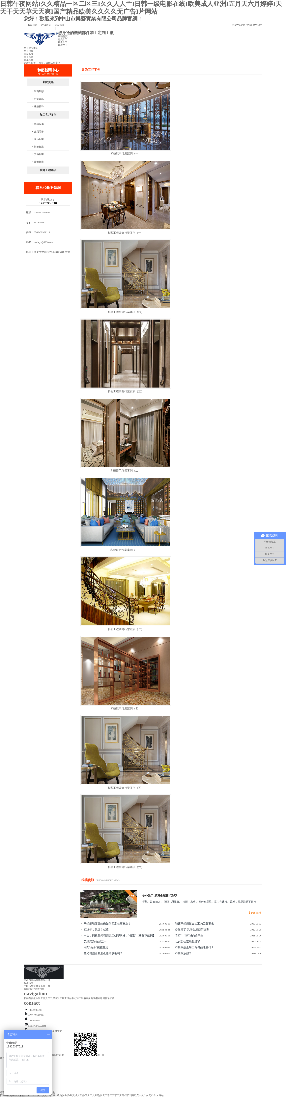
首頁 (41, 62)
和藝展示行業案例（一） (125, 153)
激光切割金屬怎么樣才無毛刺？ (103, 953)
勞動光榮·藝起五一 (95, 941)
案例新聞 (28, 54)
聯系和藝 (28, 59)
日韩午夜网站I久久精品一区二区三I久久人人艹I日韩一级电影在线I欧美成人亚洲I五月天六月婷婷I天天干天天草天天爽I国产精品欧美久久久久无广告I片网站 (82, 1095)
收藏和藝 (30, 25)
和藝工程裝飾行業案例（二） (126, 629)
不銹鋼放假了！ (184, 953)
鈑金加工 (63, 42)
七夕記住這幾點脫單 (187, 941)
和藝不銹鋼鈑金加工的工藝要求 (194, 923)
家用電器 (39, 131)
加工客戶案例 (48, 114)
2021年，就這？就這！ (97, 929)
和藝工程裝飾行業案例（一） (126, 232)
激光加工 (63, 39)
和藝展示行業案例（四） (125, 708)
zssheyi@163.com (43, 242)
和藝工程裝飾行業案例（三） (126, 391)
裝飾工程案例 (53, 62)
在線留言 (44, 25)
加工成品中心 (31, 48)
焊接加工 (63, 45)
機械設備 (39, 124)
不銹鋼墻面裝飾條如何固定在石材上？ (107, 923)
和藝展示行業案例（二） (125, 470)
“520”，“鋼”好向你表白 (189, 935)
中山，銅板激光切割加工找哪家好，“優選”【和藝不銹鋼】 (120, 935)
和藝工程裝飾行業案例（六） (126, 867)
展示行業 (39, 139)
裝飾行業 (39, 146)
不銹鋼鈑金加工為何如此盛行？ (194, 947)
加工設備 (28, 51)
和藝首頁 (63, 36)
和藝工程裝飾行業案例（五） (126, 787)
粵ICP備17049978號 (34, 989)
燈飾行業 (39, 161)
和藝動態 (39, 91)
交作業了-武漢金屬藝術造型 (159, 895)
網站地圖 (57, 25)
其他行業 (39, 154)
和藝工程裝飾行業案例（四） (126, 312)
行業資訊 (39, 99)
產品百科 (39, 106)
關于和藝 (28, 57)
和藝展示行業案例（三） (125, 549)
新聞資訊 (48, 82)
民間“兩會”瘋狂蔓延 (96, 947)
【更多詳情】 (255, 912)
